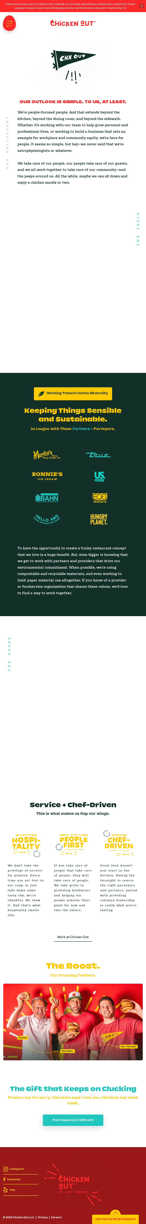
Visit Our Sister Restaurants (115, 1219)
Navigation (9, 23)
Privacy (43, 1217)
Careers (56, 1217)
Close (141, 6)
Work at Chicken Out (73, 937)
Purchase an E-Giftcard (73, 1120)
